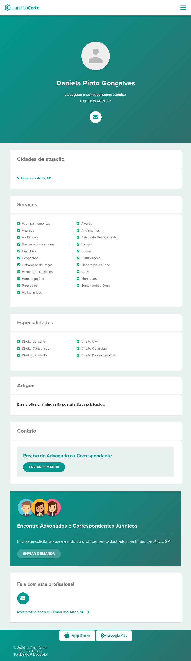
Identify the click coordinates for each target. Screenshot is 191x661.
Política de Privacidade (30, 654)
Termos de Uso (30, 651)
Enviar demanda (44, 467)
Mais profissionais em (53, 612)
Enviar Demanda (39, 554)
